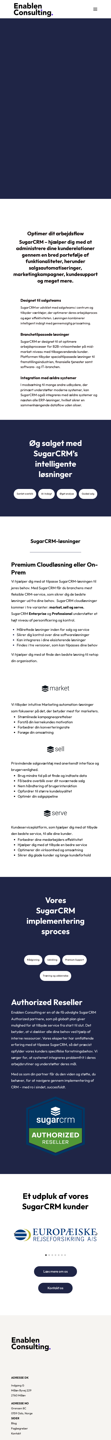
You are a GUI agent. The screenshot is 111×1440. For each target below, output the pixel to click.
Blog (14, 1423)
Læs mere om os (55, 1271)
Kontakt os (55, 1288)
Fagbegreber (19, 1428)
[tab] (25, 494)
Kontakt (16, 1433)
